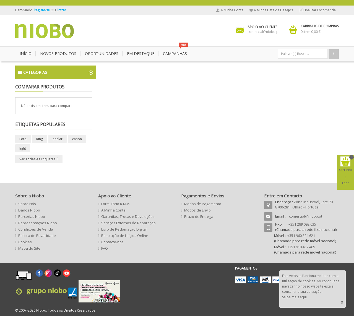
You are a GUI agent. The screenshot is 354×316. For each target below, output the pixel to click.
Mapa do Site (29, 248)
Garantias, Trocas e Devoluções (128, 216)
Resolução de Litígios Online (124, 235)
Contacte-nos (112, 241)
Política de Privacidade (37, 235)
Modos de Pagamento (202, 203)
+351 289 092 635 (302, 224)
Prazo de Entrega (198, 216)
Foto (23, 139)
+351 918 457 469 (301, 246)
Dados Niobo (29, 210)
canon (77, 139)
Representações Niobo (37, 222)
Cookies (25, 241)
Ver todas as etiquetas (37, 159)
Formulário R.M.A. (115, 203)
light (22, 148)
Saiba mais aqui (294, 297)
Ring (39, 139)
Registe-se (42, 10)
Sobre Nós (27, 203)
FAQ (104, 248)
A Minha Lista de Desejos (273, 10)
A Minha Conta (232, 10)
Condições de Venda (35, 229)
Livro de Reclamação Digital (124, 229)
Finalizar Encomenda (319, 10)
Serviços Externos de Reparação (128, 222)
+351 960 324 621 (301, 235)
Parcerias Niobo (31, 216)
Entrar (61, 10)
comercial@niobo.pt (305, 216)
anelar (58, 139)
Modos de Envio (197, 210)
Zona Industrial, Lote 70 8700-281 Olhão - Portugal (304, 204)
